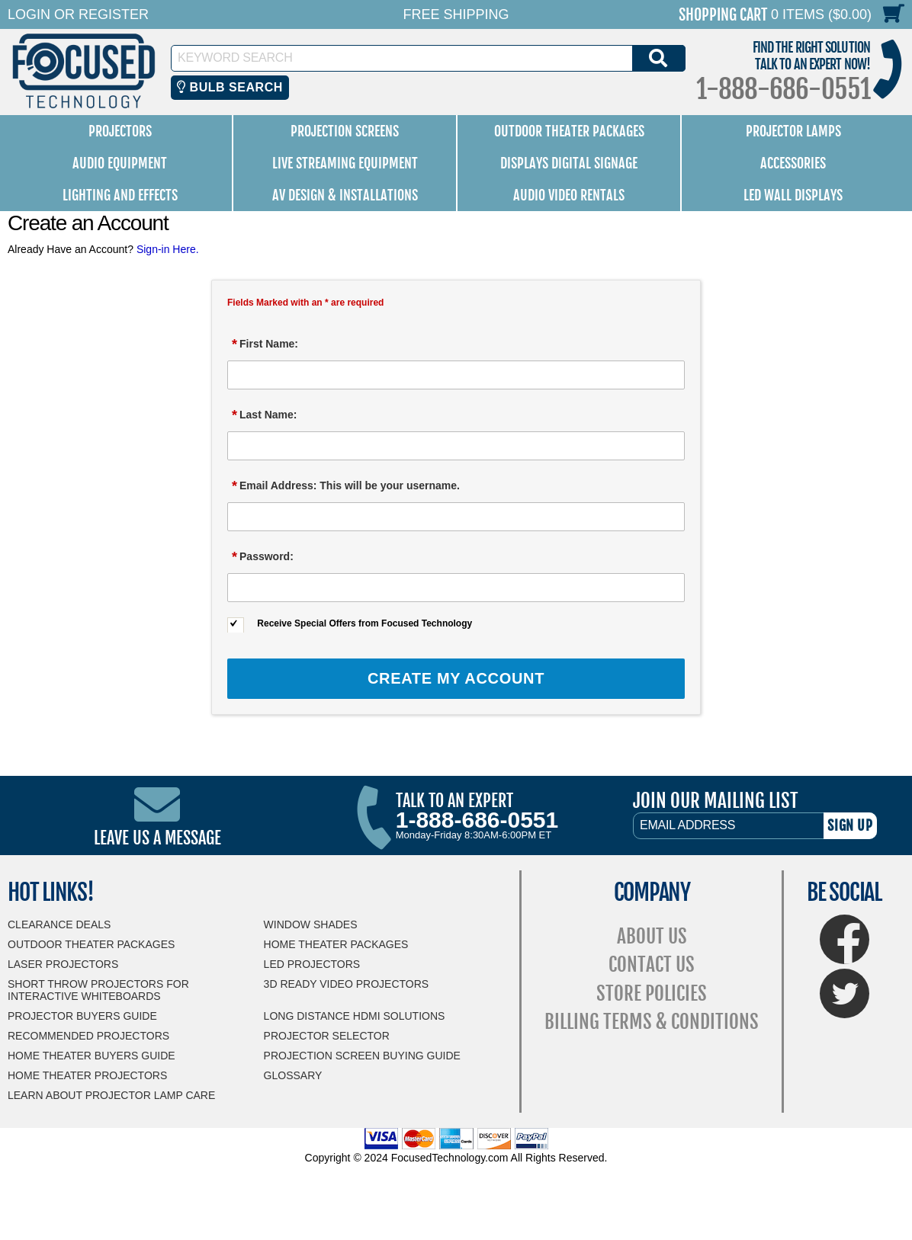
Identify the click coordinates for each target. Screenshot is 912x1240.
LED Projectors (312, 964)
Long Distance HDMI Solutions (354, 1016)
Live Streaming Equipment (345, 163)
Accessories (793, 163)
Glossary (293, 1075)
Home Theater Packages (336, 944)
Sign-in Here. (167, 249)
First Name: (265, 344)
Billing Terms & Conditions (651, 1021)
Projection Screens (345, 131)
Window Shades (311, 924)
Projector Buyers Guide (82, 1016)
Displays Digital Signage (568, 163)
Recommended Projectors (88, 1036)
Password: (263, 557)
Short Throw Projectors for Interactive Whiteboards (98, 990)
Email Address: (346, 486)
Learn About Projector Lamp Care (111, 1095)
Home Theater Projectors (87, 1075)
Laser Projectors (63, 964)
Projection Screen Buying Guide (362, 1055)
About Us (652, 936)
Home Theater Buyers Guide (91, 1055)
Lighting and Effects (120, 195)
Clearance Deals (59, 924)
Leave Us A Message (157, 838)
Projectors (120, 131)
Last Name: (264, 415)
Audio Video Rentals (569, 195)
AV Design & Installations (345, 195)
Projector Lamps (793, 131)
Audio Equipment (119, 163)
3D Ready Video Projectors (346, 984)
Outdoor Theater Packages (569, 131)
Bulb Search (230, 87)
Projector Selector (327, 1036)
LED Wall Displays (793, 195)
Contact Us (652, 964)
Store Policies (651, 993)
